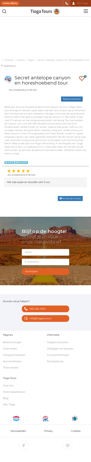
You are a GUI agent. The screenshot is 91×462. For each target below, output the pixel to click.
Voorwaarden (18, 431)
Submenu (10, 66)
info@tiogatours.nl (37, 318)
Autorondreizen (12, 361)
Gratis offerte (10, 3)
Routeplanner (55, 361)
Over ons (8, 385)
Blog (5, 398)
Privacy (48, 431)
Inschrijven (31, 271)
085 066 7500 (34, 309)
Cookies (75, 431)
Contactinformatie (58, 355)
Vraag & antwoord (57, 342)
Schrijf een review (70, 198)
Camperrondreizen (14, 355)
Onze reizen (10, 348)
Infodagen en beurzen (60, 348)
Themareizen (11, 367)
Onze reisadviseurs (14, 392)
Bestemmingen (12, 342)
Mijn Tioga (9, 404)
